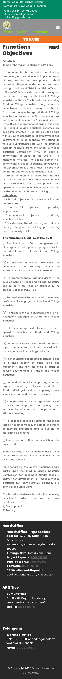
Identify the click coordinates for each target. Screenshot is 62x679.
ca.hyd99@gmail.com (16, 17)
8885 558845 (26, 607)
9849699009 (39, 557)
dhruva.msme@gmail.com (19, 14)
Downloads (25, 6)
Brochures (40, 6)
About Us (17, 2)
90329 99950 (25, 648)
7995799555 (38, 562)
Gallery (39, 2)
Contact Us (10, 6)
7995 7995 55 (11, 10)
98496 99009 (29, 10)
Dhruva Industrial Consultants (25, 32)
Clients (29, 2)
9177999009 (30, 566)
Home (6, 2)
